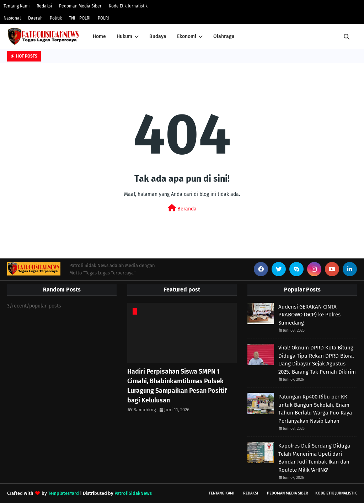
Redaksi (44, 6)
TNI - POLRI (80, 18)
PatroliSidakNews (133, 493)
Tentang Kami (17, 6)
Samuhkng (145, 409)
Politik (56, 18)
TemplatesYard (63, 493)
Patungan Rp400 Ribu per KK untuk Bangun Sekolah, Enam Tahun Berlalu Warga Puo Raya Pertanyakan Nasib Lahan (315, 409)
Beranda (182, 208)
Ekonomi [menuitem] (186, 36)
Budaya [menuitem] (157, 36)
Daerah (35, 18)
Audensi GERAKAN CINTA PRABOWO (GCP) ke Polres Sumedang (309, 315)
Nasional (12, 18)
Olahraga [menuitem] (224, 36)
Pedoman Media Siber (80, 6)
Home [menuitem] (99, 36)
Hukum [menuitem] (124, 36)
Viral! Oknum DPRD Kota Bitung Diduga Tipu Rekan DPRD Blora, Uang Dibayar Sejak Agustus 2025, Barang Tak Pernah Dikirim (317, 359)
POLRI (103, 18)
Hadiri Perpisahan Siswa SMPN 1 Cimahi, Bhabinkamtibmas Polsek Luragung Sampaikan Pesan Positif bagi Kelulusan (177, 386)
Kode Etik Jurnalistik (128, 6)
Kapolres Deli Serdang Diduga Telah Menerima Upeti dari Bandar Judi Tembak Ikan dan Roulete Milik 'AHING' (314, 458)
